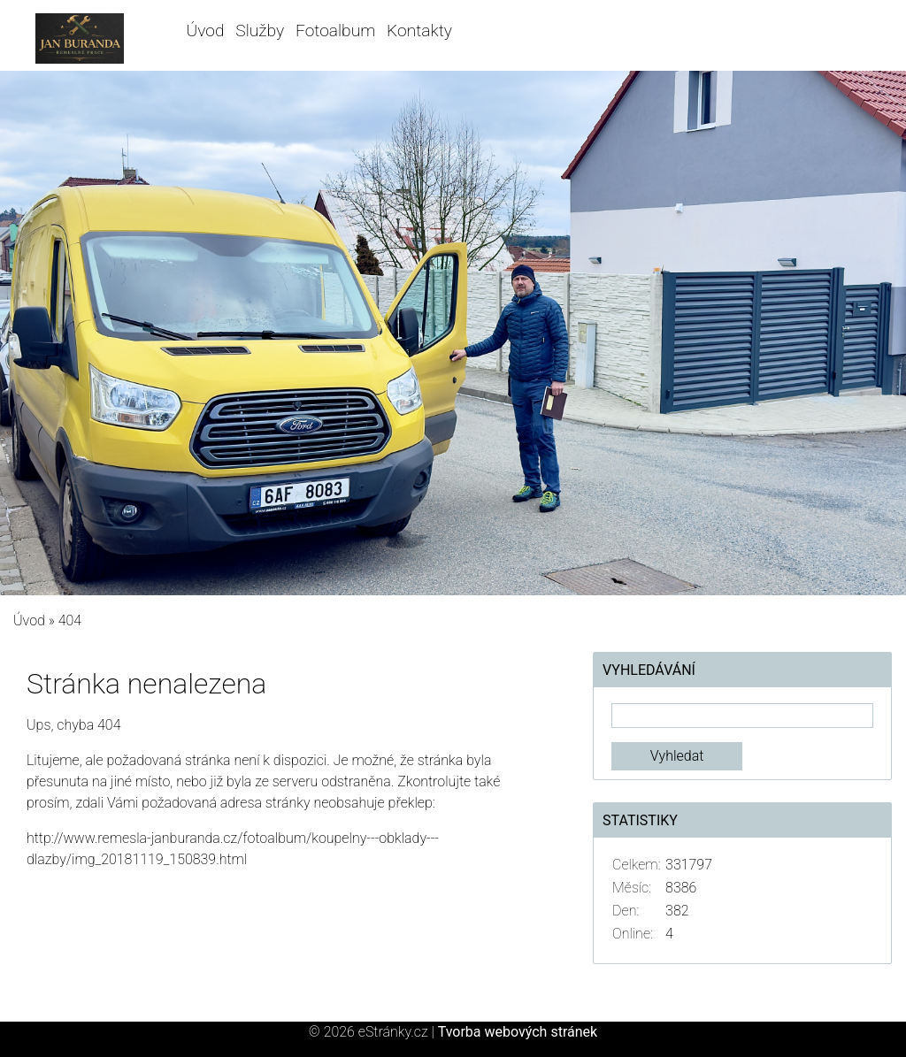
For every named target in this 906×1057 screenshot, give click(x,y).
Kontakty (419, 30)
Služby (259, 30)
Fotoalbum (335, 30)
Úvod (206, 30)
